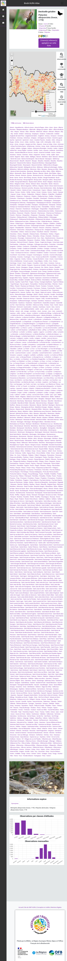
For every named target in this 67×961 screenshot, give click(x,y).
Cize (38, 238)
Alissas (22, 131)
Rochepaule (38, 492)
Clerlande (13, 242)
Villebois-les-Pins (15, 743)
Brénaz (28, 184)
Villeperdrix (52, 745)
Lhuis (59, 388)
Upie (57, 712)
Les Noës (38, 382)
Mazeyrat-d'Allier (37, 409)
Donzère (56, 269)
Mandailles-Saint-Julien (30, 399)
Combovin (26, 246)
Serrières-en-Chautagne (44, 691)
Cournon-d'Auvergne (56, 255)
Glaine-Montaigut (20, 294)
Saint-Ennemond (58, 545)
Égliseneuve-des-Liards (53, 273)
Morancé (43, 436)
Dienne (51, 267)
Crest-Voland (58, 259)
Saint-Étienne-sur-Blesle (48, 553)
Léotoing (12, 367)
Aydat (53, 154)
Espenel (31, 278)
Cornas (48, 250)
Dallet (19, 265)
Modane (44, 417)
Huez (51, 305)
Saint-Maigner (18, 605)
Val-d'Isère (47, 716)
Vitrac (47, 751)
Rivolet (12, 490)
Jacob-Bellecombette (27, 309)
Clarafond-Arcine (50, 238)
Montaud (28, 424)
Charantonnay (14, 211)
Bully (54, 188)
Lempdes (26, 365)
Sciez (24, 687)
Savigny (12, 687)
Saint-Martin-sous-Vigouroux (18, 620)
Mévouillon (43, 413)
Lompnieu (13, 392)
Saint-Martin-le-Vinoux (52, 618)
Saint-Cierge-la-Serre (50, 528)
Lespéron (45, 382)
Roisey (29, 495)
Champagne (56, 200)
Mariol (57, 403)
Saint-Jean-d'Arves (24, 580)
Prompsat (23, 478)
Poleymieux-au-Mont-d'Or (44, 467)
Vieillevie (12, 739)
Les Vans (33, 384)
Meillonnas (13, 411)
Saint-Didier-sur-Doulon (21, 536)
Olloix (22, 451)
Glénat (35, 294)
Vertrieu (46, 735)
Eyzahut (17, 282)
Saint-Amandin (21, 505)
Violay (33, 749)
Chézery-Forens (34, 234)
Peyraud (21, 463)
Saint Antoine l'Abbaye (32, 509)
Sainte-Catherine (20, 540)
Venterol (12, 730)
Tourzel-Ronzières (53, 709)
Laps (60, 340)
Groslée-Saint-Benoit (52, 298)
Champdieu (13, 204)
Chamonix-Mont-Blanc (36, 200)
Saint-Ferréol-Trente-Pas (37, 555)
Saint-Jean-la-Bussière (25, 589)
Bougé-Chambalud (49, 177)
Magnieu (23, 396)
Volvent (33, 753)
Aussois (46, 150)
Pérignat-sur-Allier (32, 461)
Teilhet (57, 703)
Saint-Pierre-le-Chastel (17, 647)
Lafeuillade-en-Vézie (35, 330)
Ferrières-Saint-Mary (45, 284)
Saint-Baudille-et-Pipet (22, 518)
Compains (13, 248)
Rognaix (23, 495)
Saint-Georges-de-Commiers (36, 563)
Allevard (51, 131)
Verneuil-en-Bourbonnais (34, 732)
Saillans (54, 499)
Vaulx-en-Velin (56, 726)
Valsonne (13, 722)
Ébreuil (12, 273)
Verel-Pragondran (41, 730)
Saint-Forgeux (14, 557)
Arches (17, 142)
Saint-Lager (19, 601)
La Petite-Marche (22, 340)
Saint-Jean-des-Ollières (42, 584)
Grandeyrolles (44, 296)
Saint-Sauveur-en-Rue (50, 664)
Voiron (28, 753)
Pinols (32, 465)
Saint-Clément (46, 530)
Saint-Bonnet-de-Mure (16, 522)
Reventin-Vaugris (39, 486)
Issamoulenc (27, 307)
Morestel (12, 438)
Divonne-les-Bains (26, 269)
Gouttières (14, 296)
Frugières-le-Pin (14, 292)
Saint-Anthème (19, 509)
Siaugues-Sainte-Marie (31, 695)
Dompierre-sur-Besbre (46, 269)
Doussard (34, 271)
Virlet (32, 751)
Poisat (29, 467)
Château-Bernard (22, 217)
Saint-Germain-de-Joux (24, 568)
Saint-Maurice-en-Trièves (24, 624)
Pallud (37, 455)
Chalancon (19, 196)
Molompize (19, 419)
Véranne (18, 730)
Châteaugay (53, 217)
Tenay (12, 705)
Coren (17, 250)
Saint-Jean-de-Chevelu (28, 582)
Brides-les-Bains (15, 186)
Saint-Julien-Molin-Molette (25, 597)
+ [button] (11, 58)
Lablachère (23, 319)
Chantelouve (26, 209)
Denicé (18, 267)
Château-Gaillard (43, 217)
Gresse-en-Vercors (28, 298)
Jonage (26, 311)
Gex (33, 292)
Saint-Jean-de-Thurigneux (23, 586)
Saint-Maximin (14, 626)
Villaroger (52, 741)
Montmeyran (52, 430)
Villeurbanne (48, 747)
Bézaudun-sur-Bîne (40, 171)
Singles (31, 697)
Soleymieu (13, 699)
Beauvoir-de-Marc (37, 165)
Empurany (18, 275)
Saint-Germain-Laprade (39, 568)
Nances (47, 440)
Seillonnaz (55, 687)
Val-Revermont (43, 720)
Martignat (52, 405)
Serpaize (55, 689)
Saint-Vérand (33, 670)
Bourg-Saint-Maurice (21, 182)
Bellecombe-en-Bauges (51, 165)
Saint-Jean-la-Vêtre (39, 589)
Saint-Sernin (26, 666)
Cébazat (49, 190)
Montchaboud (18, 426)
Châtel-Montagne (30, 223)
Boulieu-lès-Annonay (16, 179)
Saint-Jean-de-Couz (42, 582)
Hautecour (48, 301)
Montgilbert (43, 428)
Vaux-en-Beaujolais (24, 728)
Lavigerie (26, 355)
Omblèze (28, 451)
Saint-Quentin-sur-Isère (20, 651)
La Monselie (14, 334)
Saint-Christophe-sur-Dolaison (33, 528)
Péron (46, 461)
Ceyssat (13, 194)
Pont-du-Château (55, 470)
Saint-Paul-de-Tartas (27, 637)
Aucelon (49, 148)
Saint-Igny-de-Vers (33, 576)
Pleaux (23, 467)
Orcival (12, 453)
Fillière (12, 286)
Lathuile (19, 348)
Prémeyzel (28, 476)
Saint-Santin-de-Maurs (55, 662)
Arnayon (21, 144)
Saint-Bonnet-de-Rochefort (32, 522)
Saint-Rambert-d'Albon (51, 651)
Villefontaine (35, 743)
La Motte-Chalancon (25, 334)
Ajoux (55, 127)
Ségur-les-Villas (46, 687)
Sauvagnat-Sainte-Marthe (25, 684)
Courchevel (13, 255)
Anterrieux (27, 138)
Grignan (38, 298)
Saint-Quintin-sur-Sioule (35, 651)
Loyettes (58, 392)
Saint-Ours (37, 632)
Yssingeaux (37, 756)
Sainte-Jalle (42, 543)
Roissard (34, 495)
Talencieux (46, 701)
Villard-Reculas (56, 739)
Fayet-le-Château (58, 282)
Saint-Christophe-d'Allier (45, 526)
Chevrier (46, 232)
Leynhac (12, 388)
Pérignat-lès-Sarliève (19, 461)
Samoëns (49, 678)
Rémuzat (60, 484)
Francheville (51, 288)
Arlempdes (48, 142)
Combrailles (34, 246)
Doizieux (35, 269)
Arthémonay (30, 146)
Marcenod (13, 401)
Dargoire (30, 265)
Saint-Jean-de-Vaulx (38, 586)
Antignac (34, 138)
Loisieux (53, 390)
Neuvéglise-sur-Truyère (17, 445)
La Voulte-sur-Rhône (56, 355)
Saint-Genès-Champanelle (26, 559)
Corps (12, 252)
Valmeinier (28, 720)
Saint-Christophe (31, 526)
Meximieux (51, 413)
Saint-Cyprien (57, 532)
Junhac (23, 313)
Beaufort (28, 161)
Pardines (26, 457)
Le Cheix (28, 361)
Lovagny (51, 392)
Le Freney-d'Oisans (19, 363)
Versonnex (13, 735)
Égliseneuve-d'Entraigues (37, 273)
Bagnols (17, 157)
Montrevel (46, 432)
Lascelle (33, 346)
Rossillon (26, 497)
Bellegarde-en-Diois (30, 167)
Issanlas (35, 307)
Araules (48, 140)
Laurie (32, 351)
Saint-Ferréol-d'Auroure (22, 555)
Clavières (37, 240)
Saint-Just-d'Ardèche (56, 597)
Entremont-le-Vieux (40, 275)
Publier (12, 480)
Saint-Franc (39, 557)
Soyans (56, 699)
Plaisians (43, 465)
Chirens (29, 236)
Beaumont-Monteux (38, 163)
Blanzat (41, 173)
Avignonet (37, 154)
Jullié (18, 313)
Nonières (12, 447)
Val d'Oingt (55, 716)
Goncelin (46, 294)
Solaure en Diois (55, 697)
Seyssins (13, 695)
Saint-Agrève (39, 501)
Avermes (25, 154)
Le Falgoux (55, 361)
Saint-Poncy (55, 647)
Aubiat (13, 148)
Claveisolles (22, 240)
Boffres (12, 175)
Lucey (11, 394)
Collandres (22, 244)
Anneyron (53, 136)
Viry (36, 751)
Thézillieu (48, 705)
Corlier (27, 250)
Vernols (45, 732)
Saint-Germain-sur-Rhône (50, 570)
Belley (60, 167)
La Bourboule (37, 319)
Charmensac (41, 213)
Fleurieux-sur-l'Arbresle (28, 286)
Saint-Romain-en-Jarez (27, 659)
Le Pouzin (31, 371)
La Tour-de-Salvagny (55, 348)
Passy (18, 459)
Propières (44, 478)
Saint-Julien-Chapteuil (52, 593)
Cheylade (25, 234)
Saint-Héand (56, 572)
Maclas (12, 396)
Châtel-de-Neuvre (46, 221)
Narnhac (58, 440)
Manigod (48, 399)
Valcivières (13, 716)
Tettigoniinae (42, 30)
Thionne (15, 707)
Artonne (38, 146)
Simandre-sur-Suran (21, 697)
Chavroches (20, 229)
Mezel (36, 415)
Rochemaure (30, 492)
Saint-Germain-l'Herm (34, 570)
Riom (27, 488)
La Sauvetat (26, 346)
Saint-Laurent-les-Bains (17, 603)
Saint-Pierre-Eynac (44, 645)
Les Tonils (26, 384)
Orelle (24, 453)
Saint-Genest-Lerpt (27, 561)
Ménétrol (25, 411)
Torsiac (20, 709)
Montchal (27, 426)
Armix (58, 142)
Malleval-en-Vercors (16, 399)
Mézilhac (41, 415)
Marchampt (28, 401)
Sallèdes (30, 678)
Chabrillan (51, 194)
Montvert (30, 436)
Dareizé (24, 265)
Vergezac (51, 730)
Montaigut (27, 422)
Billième (58, 171)
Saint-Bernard (14, 520)
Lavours (12, 357)
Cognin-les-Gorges (45, 242)
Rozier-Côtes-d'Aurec (31, 499)
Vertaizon (32, 735)
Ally (62, 131)
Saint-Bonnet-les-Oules (30, 524)
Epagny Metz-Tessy (16, 278)
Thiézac (59, 705)
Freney (37, 290)
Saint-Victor (42, 670)
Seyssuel (20, 695)
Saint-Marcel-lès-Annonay (46, 607)
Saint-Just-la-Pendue (29, 599)
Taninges (31, 703)
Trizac (37, 712)
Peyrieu (27, 463)
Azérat (12, 157)
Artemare (61, 144)
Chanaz (12, 209)
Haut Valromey (20, 305)
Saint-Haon (47, 572)
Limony (31, 390)
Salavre (39, 676)
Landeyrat (20, 338)
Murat (11, 440)
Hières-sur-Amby (38, 305)
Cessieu (44, 192)
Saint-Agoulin (30, 501)
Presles (59, 476)
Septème (21, 689)
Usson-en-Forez (20, 714)
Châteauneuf (14, 219)
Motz (35, 438)
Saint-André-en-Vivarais (46, 507)
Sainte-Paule (14, 547)
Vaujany (23, 726)
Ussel (61, 712)
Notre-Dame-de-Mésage (55, 447)
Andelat (56, 134)
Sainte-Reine (23, 547)
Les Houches (54, 380)
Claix (42, 238)
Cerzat (39, 192)
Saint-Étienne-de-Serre (51, 551)
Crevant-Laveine (28, 261)
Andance (42, 134)
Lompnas (59, 390)
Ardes (26, 142)
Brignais (41, 186)
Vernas (12, 732)
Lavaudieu (35, 353)
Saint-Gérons (19, 572)
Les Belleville (46, 376)
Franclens (21, 290)
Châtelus (39, 223)
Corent (22, 250)
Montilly (58, 428)
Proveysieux (51, 478)
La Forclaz (59, 330)
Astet (47, 146)
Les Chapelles (55, 376)
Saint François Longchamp (53, 557)
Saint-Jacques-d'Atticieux (29, 578)
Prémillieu (35, 476)
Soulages (50, 699)
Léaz (17, 357)
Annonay (20, 138)
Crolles (46, 261)
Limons (26, 390)
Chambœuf (43, 198)
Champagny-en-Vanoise (43, 202)
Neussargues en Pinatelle (54, 442)
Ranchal (19, 484)
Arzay (43, 146)
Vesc (51, 735)
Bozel (44, 182)
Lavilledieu (40, 355)
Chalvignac (57, 196)
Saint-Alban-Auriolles (50, 501)
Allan (27, 131)
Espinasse (38, 278)
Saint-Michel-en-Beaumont (32, 628)
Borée (11, 177)
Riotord (51, 488)
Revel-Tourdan (28, 486)
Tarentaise (38, 703)
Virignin (21, 751)
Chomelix (48, 236)
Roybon (21, 499)
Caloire (19, 190)
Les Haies (45, 380)
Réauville (43, 484)
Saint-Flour (57, 555)
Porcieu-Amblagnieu (35, 472)
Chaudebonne (50, 225)
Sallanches (23, 678)
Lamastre (60, 332)
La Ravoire (17, 342)
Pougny (24, 474)
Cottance (33, 252)
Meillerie (58, 409)
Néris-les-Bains (33, 442)
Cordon (12, 250)
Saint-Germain (45, 565)
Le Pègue (35, 367)
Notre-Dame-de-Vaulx (17, 449)
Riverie (56, 488)
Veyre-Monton (24, 737)
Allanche (32, 131)
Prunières (59, 478)
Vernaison (58, 730)
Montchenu (34, 426)
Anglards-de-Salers (31, 136)
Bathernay (56, 159)
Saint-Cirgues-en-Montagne (32, 530)
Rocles (12, 495)
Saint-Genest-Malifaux (41, 561)
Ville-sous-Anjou (15, 747)
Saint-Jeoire (48, 591)
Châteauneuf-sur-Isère (22, 221)
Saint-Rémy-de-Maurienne (18, 655)
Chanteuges (35, 209)
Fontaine (43, 286)
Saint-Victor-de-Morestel (25, 672)
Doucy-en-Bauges (24, 271)
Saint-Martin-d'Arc (20, 611)
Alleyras (57, 131)
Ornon (53, 453)
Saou (22, 680)
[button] (11, 60)
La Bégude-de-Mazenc (50, 317)
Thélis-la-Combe (39, 705)
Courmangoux (37, 255)
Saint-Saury (23, 664)
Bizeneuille (18, 173)
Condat (19, 248)
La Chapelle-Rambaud (53, 326)
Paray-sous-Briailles (16, 457)
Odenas (17, 451)
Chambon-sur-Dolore (54, 198)
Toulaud (33, 709)
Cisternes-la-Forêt (30, 238)
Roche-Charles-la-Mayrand (37, 490)
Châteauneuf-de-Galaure (42, 219)
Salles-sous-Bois (40, 678)
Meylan (57, 413)
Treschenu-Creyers (28, 712)
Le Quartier (49, 371)
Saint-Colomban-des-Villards (25, 532)
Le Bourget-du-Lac (37, 357)
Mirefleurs (20, 417)
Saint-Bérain (57, 518)
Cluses (37, 242)
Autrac (12, 152)
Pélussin (53, 459)
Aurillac (36, 150)
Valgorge (25, 718)
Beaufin (22, 161)
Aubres (30, 148)
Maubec (50, 407)
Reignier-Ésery (51, 484)
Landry (31, 338)
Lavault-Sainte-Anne (45, 353)
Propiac (37, 478)
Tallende (12, 703)
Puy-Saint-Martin (57, 480)
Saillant (60, 499)
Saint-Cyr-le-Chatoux (31, 534)
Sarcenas (28, 680)
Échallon (17, 273)
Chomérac (55, 236)
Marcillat (50, 401)
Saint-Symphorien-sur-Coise (54, 668)
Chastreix (13, 217)
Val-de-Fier (40, 716)
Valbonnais (50, 714)
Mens (31, 411)
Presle (54, 476)
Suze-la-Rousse (37, 701)
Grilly (43, 298)
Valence (19, 718)
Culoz (46, 263)
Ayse (57, 154)
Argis (37, 142)
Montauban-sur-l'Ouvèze (17, 424)
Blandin (29, 173)
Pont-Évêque (24, 472)
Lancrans (13, 338)
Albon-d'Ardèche (58, 129)
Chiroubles (36, 236)
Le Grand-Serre (42, 363)
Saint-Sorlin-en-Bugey (16, 668)
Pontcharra (38, 470)
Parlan (45, 457)
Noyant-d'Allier (43, 449)
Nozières (57, 449)
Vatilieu (18, 726)
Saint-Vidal (51, 672)
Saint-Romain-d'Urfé (53, 657)
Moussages (47, 438)
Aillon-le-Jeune (29, 127)
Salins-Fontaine (14, 678)
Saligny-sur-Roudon (55, 676)
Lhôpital (31, 388)
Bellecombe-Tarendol (16, 167)
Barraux (61, 157)
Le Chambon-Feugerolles (37, 359)
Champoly (52, 204)
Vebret (39, 728)
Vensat (60, 728)
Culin (41, 263)
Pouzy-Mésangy (33, 474)
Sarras (34, 680)
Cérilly (28, 192)
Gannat (23, 292)
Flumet (38, 286)
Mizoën (39, 417)
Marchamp (20, 401)
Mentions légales (56, 907)
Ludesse (17, 394)
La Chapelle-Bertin (54, 321)
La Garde (22, 332)
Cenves (17, 192)
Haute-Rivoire (37, 303)
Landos (26, 338)
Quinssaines (53, 482)
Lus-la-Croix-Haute (37, 394)
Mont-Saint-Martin (15, 434)
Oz (15, 455)
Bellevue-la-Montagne (50, 167)
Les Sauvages (18, 384)
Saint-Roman (19, 662)
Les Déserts (18, 380)
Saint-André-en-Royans (31, 507)
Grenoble (19, 298)
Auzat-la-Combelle (44, 152)
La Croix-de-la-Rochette (50, 328)
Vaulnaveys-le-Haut (45, 726)
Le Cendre (17, 359)
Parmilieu (51, 457)
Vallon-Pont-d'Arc (53, 718)
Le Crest (48, 361)
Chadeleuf (58, 194)
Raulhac (32, 484)
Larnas (24, 342)
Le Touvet (24, 386)
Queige (26, 482)
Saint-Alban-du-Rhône (28, 503)
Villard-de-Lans (46, 739)
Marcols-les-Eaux (41, 403)
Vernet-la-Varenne (20, 732)
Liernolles (13, 390)
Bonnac (29, 175)
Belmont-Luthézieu (23, 169)
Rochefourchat (20, 492)
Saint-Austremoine (45, 511)
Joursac (44, 311)
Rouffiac (37, 497)
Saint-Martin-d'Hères (19, 616)
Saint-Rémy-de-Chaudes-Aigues (51, 653)
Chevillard (40, 232)
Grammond (25, 296)
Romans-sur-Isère (51, 495)
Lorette (25, 392)
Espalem (25, 278)
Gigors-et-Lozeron (45, 292)
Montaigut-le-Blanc (37, 422)
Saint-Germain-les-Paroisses (18, 570)
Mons (61, 419)
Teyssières (24, 705)
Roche (17, 490)
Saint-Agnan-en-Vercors (17, 501)
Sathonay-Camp (50, 680)
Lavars (29, 353)
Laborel (30, 319)
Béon (39, 169)
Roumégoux (45, 497)
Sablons (48, 499)
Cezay (18, 194)
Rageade (60, 482)
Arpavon (39, 144)
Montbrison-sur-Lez (47, 424)
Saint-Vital (51, 674)
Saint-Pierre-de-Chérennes (32, 643)
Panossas (58, 455)
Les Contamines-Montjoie (34, 378)
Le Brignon (55, 357)
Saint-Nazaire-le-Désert (18, 630)
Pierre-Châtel (55, 463)
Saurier (59, 682)
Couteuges (27, 257)
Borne (16, 177)
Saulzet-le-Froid (40, 682)
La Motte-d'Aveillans (39, 334)
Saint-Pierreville (45, 647)
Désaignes (24, 267)
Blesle (46, 173)
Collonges (30, 244)
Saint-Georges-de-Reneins (54, 563)
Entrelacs (30, 275)
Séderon (38, 687)
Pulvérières (18, 480)
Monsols (13, 422)
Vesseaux (57, 735)
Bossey (34, 177)
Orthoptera (41, 26)
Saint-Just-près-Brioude (44, 599)
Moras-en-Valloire (52, 436)
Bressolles (44, 184)
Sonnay (38, 699)
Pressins (12, 478)
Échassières (25, 273)
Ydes (11, 756)
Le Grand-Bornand (31, 363)
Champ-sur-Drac (36, 207)
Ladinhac (61, 328)
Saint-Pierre (51, 639)
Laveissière (56, 353)
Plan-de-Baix (56, 465)
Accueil (21, 907)
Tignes (55, 707)
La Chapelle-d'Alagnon (28, 323)
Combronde (42, 246)
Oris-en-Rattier (40, 453)
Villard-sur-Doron (31, 741)
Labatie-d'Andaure (46, 315)
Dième (46, 267)
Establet (21, 280)
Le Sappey (49, 374)
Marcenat (59, 399)
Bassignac (48, 159)
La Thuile (26, 348)
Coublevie (40, 252)
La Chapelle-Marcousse (38, 326)
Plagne (37, 465)
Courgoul (29, 255)
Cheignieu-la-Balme (51, 229)
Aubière (18, 148)
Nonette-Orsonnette (55, 445)
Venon (55, 728)
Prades (59, 474)
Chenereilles (14, 232)
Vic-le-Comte (55, 737)
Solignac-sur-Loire (22, 699)
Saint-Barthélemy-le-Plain (35, 515)
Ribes (55, 486)
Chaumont (28, 227)
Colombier (52, 244)
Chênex (21, 232)
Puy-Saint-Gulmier (45, 480)
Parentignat (38, 457)
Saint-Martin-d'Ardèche (34, 611)
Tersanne (17, 705)
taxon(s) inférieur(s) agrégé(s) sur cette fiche (49, 43)
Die (42, 267)
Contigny (46, 248)
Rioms (46, 488)
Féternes (55, 284)
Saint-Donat (17, 538)
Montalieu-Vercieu (50, 422)
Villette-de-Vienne (38, 747)
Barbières (45, 157)
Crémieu (29, 259)
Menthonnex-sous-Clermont (42, 411)
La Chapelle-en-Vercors (43, 323)
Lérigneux (13, 374)
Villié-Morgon (14, 749)
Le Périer (41, 367)
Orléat (48, 453)
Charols (12, 215)
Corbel (60, 248)
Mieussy (47, 415)
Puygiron (26, 480)
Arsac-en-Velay (47, 144)
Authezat (52, 150)
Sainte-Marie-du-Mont (45, 545)
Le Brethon (47, 357)
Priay (17, 478)
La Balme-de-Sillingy (45, 313)
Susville (24, 701)
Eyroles (12, 282)
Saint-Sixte (43, 666)
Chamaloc (13, 198)
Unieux (53, 712)
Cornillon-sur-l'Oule (57, 250)
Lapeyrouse (31, 340)
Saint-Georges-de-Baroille (18, 563)
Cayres (44, 190)
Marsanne (33, 405)
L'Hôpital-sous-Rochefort (42, 388)
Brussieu (36, 188)
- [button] (11, 63)
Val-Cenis (57, 714)
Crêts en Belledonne (16, 261)
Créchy (23, 259)
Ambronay (28, 134)
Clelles (43, 240)
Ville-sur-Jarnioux (26, 747)
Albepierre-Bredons (22, 129)
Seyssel (43, 693)
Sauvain (36, 684)
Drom (39, 271)
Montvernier (22, 436)
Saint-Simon (35, 666)
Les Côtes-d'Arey (49, 378)
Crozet (19, 263)
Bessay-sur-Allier (53, 169)
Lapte (11, 342)
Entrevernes (50, 275)
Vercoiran (32, 730)
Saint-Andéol (46, 505)
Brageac (50, 182)
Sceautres (19, 687)
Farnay (37, 282)
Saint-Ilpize (43, 576)
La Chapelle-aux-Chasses (40, 321)
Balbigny (32, 157)
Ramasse (13, 484)
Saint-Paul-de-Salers (51, 634)
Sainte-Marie (34, 545)
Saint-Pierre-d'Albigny (23, 641)
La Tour (32, 348)
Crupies (29, 263)
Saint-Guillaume (38, 572)
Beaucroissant (14, 161)
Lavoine (46, 355)
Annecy (47, 136)
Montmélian (43, 430)
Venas (50, 728)
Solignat (32, 699)
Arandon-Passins (39, 140)
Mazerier (28, 409)
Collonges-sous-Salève (41, 244)
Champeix (35, 204)
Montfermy (28, 428)
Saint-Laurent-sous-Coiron (49, 603)
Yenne (16, 756)
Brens (38, 184)
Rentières (13, 486)
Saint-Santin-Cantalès (40, 662)
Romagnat (41, 495)
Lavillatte (33, 355)
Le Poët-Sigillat (47, 369)
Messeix (36, 413)
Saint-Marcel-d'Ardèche (55, 605)
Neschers (42, 442)
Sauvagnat (13, 684)
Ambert (21, 134)
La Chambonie (56, 319)
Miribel (33, 417)
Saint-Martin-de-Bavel (48, 611)
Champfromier (43, 204)
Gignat (37, 292)
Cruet (24, 263)
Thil (11, 707)
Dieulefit (57, 267)
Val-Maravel (20, 720)
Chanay (58, 207)
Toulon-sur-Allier (42, 709)
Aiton (46, 127)
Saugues (17, 682)
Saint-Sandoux (28, 662)
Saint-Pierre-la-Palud (57, 645)
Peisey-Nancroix (39, 459)
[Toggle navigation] (62, 3)
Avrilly (48, 154)
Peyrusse (39, 463)
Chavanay (48, 227)
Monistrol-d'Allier (41, 419)
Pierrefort (13, 465)
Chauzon (41, 227)
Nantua (52, 440)
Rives (61, 488)
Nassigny (13, 442)
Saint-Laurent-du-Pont (39, 601)
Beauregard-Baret (50, 163)
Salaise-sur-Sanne (24, 676)
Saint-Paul (41, 634)
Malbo (52, 396)
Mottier (30, 438)
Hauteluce (21, 303)
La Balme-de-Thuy (58, 313)
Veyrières (42, 737)
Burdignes (60, 188)
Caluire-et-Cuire (26, 190)
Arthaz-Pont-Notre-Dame (18, 146)
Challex (51, 196)
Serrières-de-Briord (30, 691)
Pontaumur (30, 470)
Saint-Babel (17, 513)
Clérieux (56, 240)
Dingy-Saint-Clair (15, 269)
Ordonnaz (18, 453)
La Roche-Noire (56, 342)
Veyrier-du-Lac (34, 737)
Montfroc (36, 428)
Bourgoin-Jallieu (48, 179)
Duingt (44, 271)
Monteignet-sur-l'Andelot (54, 426)
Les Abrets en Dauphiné (24, 374)
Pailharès (24, 455)
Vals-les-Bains (53, 720)
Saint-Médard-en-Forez (34, 626)
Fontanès (50, 286)
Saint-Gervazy (28, 572)
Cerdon (23, 192)
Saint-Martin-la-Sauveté (37, 618)
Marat (53, 399)
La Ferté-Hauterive (21, 330)
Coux (33, 257)
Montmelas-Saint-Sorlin (31, 430)
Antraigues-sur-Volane (44, 138)
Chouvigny (21, 238)
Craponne (17, 259)
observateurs (28, 123)
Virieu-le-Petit (14, 751)
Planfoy (12, 467)
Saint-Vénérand (23, 670)
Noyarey (51, 449)
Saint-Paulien (53, 637)
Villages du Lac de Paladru (33, 739)
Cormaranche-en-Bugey (38, 250)
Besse (61, 169)
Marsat (39, 405)
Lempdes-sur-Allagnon (37, 365)
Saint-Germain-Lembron (54, 568)
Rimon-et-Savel (20, 488)
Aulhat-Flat (13, 150)
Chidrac (51, 234)
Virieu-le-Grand (55, 749)
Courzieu (20, 257)
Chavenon (13, 229)
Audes (55, 148)
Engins (24, 275)
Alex (12, 131)
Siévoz (61, 695)
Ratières (26, 484)
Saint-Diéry (47, 536)
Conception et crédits (43, 907)
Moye (60, 438)
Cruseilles (36, 263)
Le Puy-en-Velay (40, 371)
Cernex (33, 192)
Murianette (28, 440)
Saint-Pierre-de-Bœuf (50, 641)
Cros (50, 261)
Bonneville (48, 175)
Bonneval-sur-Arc (38, 175)
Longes (19, 392)
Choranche (13, 238)
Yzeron (48, 756)
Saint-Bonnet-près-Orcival (46, 524)
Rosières (19, 497)
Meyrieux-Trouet (15, 415)
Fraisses (43, 288)
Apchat (12, 140)
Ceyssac (60, 192)
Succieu (18, 701)
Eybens (59, 280)
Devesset (37, 267)
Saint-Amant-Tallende (34, 505)
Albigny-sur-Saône (42, 129)
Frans (32, 290)
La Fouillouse (14, 332)
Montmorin (13, 432)
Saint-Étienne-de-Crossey (34, 549)
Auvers (36, 152)
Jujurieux (13, 313)
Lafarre (13, 330)
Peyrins (33, 463)
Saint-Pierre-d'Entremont (48, 643)
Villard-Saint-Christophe (17, 741)
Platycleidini (55, 30)
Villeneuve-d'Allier (29, 745)
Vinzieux (27, 749)
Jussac (29, 313)
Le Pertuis (56, 367)
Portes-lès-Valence (15, 474)
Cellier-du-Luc (57, 190)
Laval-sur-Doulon (20, 353)
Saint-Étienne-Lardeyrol (17, 553)
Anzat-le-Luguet (57, 138)
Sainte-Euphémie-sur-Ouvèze (52, 540)
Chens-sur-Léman (30, 232)
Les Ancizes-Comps (39, 374)
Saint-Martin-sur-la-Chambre (37, 620)
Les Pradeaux (53, 382)
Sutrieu (29, 701)
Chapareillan (44, 209)
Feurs (60, 284)
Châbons (44, 194)
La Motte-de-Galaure (52, 334)
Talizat (59, 701)
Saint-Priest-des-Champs (38, 649)
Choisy (42, 236)
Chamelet (25, 200)
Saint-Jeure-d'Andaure (22, 593)
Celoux (12, 192)
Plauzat (18, 467)
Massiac (17, 407)
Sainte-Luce (13, 545)
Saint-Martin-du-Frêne (34, 616)
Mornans (24, 438)
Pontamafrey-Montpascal (18, 470)
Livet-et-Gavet (39, 390)
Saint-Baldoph (26, 513)
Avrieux (43, 154)
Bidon (48, 171)
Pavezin (30, 459)
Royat (16, 499)
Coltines (19, 246)
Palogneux (43, 455)
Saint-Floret (49, 555)
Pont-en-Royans (15, 472)
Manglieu (41, 399)
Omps (33, 451)
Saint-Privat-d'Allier (52, 649)
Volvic (39, 753)
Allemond (39, 131)
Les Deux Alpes (27, 380)
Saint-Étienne (43, 547)
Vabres (28, 714)
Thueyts (49, 707)
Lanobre (43, 338)
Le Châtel (13, 361)
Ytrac (43, 756)
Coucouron (53, 252)
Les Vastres (41, 384)
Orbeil (50, 451)
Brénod (33, 184)
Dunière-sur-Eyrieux (53, 271)
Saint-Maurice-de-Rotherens (42, 622)
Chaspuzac (34, 215)
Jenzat (17, 311)
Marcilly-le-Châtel (23, 403)
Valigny (31, 718)
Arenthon (32, 142)
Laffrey (44, 330)
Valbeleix (42, 714)
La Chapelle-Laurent (23, 326)
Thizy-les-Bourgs (24, 707)
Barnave (55, 157)
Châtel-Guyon (19, 223)
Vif (22, 739)
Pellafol (47, 459)
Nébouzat (25, 442)
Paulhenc (24, 459)
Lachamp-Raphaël (15, 321)
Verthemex (39, 735)
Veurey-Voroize (14, 737)
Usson (13, 714)
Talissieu (53, 701)
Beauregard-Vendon (16, 165)
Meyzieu (30, 415)
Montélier (13, 428)
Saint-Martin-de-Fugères (28, 614)
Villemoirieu (19, 745)
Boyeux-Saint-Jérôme (35, 182)
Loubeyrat (39, 392)
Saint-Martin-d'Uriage (48, 616)
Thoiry (39, 707)
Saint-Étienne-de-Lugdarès (18, 551)
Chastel (55, 215)
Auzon (53, 152)
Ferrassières (34, 284)
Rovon (58, 497)
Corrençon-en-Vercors (22, 252)
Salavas (33, 676)
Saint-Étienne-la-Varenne (32, 553)
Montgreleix (51, 428)
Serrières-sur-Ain (58, 691)
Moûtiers (55, 438)
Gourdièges (59, 294)
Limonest (20, 390)
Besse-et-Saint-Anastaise (18, 171)
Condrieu (40, 248)
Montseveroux (51, 434)
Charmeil (33, 213)
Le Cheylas (35, 361)
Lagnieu (35, 332)
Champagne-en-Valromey (17, 202)
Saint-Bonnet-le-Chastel (49, 522)
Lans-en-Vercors (52, 338)
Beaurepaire (27, 165)
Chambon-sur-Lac (15, 200)
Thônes (44, 707)
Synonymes (14, 803)
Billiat (53, 171)
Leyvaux (25, 388)
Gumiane (34, 301)
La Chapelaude (26, 321)
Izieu (53, 307)
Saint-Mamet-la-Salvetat (31, 605)
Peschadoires (14, 463)
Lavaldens (45, 351)
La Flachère (51, 330)
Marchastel (36, 401)
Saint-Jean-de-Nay (15, 584)
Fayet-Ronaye (15, 284)
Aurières (29, 150)
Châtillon (52, 223)
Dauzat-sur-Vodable (40, 265)
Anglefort (41, 136)
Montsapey (33, 434)
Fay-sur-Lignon (24, 284)
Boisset (18, 175)
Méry (30, 413)
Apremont (18, 140)
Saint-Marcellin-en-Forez (25, 609)
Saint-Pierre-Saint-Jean (32, 647)
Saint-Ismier (51, 576)
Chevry (19, 234)
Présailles (42, 476)
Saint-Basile (47, 515)
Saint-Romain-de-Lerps (23, 657)
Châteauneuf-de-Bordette (26, 219)
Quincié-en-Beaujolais (41, 482)
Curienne (51, 263)
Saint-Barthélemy (46, 513)
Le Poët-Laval (38, 369)
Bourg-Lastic (38, 179)
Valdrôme (13, 718)
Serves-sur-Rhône (21, 693)
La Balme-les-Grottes (17, 315)
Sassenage (40, 680)
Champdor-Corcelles (24, 204)
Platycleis (47, 32)
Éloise (12, 275)
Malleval (57, 396)
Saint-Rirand (44, 655)
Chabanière (30, 194)
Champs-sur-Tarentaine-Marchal (20, 207)
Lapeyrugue (40, 340)
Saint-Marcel (43, 605)
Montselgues (41, 434)
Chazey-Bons (29, 229)
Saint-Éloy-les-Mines (53, 543)
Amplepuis (35, 134)
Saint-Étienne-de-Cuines (50, 549)
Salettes (45, 676)
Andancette (49, 134)
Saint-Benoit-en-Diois (46, 518)
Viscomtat (41, 751)
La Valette (53, 351)
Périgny (41, 461)
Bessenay (30, 171)
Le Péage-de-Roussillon (23, 367)
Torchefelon (13, 709)
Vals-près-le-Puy (22, 722)
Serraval (12, 691)
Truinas (42, 712)
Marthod (45, 405)
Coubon (46, 252)
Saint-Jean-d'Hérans (51, 586)
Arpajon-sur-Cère (30, 144)
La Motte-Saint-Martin (28, 336)
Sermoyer (49, 689)
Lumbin (23, 394)
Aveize (58, 152)
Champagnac (48, 200)
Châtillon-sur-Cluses (23, 225)
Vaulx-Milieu (13, 728)
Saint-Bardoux (35, 513)
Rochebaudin (24, 490)
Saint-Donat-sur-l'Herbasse (30, 538)
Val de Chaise (31, 716)
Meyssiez (24, 415)
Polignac (55, 467)
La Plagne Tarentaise (51, 340)
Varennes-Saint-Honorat (17, 724)
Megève (52, 409)
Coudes (59, 252)
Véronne (51, 732)
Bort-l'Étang (27, 177)
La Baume (18, 317)
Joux (49, 311)
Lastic (39, 346)
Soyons (12, 701)
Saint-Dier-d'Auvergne (36, 536)
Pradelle (46, 474)
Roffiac (17, 495)
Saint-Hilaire (22, 574)
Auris (40, 150)
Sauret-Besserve (51, 682)
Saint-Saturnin (14, 664)
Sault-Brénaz (25, 682)
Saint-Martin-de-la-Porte (44, 614)
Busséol (13, 190)
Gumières (41, 301)
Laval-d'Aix (38, 351)
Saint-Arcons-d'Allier (16, 511)
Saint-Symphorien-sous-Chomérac (34, 668)
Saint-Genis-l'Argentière (56, 561)
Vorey (50, 753)
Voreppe (44, 753)
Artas (55, 144)
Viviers (12, 753)
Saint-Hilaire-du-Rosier (34, 574)
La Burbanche (47, 319)
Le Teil (18, 386)
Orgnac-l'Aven (31, 453)
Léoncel (58, 365)
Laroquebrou (32, 344)
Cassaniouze (37, 190)
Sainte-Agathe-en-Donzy (47, 538)
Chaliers (33, 196)
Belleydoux (13, 169)
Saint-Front (13, 559)
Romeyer (60, 495)
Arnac (11, 144)
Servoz (30, 693)
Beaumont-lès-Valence (24, 163)
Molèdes (51, 417)
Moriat (18, 438)
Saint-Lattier (28, 601)
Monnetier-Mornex (53, 419)
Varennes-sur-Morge (44, 724)
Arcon (22, 142)
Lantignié (13, 340)
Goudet (52, 294)
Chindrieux (13, 236)
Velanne (44, 728)
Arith (42, 142)
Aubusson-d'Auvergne (39, 148)
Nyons (12, 451)
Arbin (53, 140)
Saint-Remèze (24, 653)
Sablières (42, 499)
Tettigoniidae (42, 28)
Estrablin (27, 280)
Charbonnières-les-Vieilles (46, 211)
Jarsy (51, 309)
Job (22, 311)
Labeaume (39, 317)
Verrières (58, 732)
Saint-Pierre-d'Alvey (37, 641)
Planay (49, 465)
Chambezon (21, 198)
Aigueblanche (19, 127)
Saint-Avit (55, 511)
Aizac (51, 127)
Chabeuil (38, 194)
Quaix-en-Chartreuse (16, 482)
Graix (19, 296)
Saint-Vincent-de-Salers (39, 674)
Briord (46, 186)
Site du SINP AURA (30, 907)
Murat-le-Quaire (19, 440)
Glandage (29, 294)
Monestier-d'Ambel (29, 419)
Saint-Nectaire (30, 630)
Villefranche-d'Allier (46, 743)
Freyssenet (55, 290)
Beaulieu (40, 161)
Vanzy (36, 722)
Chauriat (35, 227)
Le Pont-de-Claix (21, 371)
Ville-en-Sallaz (26, 743)
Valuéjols (30, 722)
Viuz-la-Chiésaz (55, 751)
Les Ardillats (21, 376)
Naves (19, 442)
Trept (19, 712)
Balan (27, 157)
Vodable (17, 753)
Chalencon (27, 196)
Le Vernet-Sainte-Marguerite (45, 386)
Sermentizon (41, 689)
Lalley (54, 332)
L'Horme (53, 388)
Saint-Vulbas (59, 674)
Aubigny (24, 148)
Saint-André (19, 507)
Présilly (48, 476)
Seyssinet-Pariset (58, 693)
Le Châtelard (21, 361)
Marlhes (12, 405)
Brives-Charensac (15, 188)
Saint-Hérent (14, 574)
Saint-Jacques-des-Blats (45, 578)
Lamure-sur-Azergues (55, 336)
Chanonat (19, 209)
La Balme (35, 313)
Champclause (56, 202)
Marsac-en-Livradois (22, 405)
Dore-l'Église (14, 271)
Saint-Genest (55, 559)
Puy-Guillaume (34, 480)
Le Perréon (48, 367)
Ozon (18, 455)
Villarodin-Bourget (42, 741)
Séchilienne (30, 687)
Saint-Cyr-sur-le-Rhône (45, 534)
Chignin (57, 234)
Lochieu (47, 390)
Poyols (41, 474)
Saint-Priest (17, 649)
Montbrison (36, 424)
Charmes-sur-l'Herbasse (53, 213)
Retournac (20, 486)
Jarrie (42, 309)
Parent (32, 457)
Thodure (33, 707)
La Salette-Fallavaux (52, 344)
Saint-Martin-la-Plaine (22, 618)
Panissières (50, 455)
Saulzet (32, 682)
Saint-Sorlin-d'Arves (53, 666)
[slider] (36, 112)
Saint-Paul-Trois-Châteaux (30, 639)
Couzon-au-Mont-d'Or (42, 257)
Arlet (53, 142)
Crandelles (53, 257)
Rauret (38, 484)
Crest (46, 259)
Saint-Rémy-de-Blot (35, 653)
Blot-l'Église (52, 173)
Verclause (25, 730)
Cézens (23, 194)
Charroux (18, 215)
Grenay (55, 296)
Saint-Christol (21, 526)
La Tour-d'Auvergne (41, 348)
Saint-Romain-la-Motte (42, 659)
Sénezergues (14, 689)
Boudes (40, 177)
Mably (60, 394)
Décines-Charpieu (52, 265)
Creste (52, 259)
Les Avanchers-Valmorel (33, 376)
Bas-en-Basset (39, 159)
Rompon (13, 497)
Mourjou (40, 438)
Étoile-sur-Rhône (36, 280)
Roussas (52, 497)
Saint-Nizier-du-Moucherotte (23, 632)
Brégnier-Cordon (20, 184)
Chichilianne (44, 234)
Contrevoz (53, 248)
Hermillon (29, 305)
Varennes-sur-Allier (31, 724)
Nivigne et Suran (36, 445)
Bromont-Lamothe (27, 188)
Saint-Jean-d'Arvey (36, 580)
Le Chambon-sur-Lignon (53, 359)
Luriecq (28, 394)
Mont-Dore (42, 426)
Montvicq (37, 436)
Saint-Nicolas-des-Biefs (43, 630)
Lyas (51, 394)
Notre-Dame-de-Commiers (25, 447)
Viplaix (43, 749)
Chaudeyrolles (19, 227)
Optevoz (44, 451)
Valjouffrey (38, 718)
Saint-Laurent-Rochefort (32, 603)
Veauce (33, 728)
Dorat (62, 269)
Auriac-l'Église (22, 150)
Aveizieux (13, 154)
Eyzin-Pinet (24, 282)
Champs (58, 204)
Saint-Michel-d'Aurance (49, 626)
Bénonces (33, 169)
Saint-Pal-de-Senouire (47, 632)
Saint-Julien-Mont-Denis (42, 597)
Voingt (23, 753)
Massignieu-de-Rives (27, 407)
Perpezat (52, 461)
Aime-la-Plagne (39, 127)
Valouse (35, 720)
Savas (51, 684)
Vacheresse (35, 714)
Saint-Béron (22, 520)
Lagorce (41, 332)
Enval (57, 275)
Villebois (58, 741)
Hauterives (29, 303)
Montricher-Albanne (56, 432)
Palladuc (31, 455)
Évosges (53, 280)
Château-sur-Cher (35, 221)
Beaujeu (34, 161)
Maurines (57, 407)
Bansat (38, 157)
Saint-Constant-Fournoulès (43, 532)
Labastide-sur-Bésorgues (32, 315)
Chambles (29, 198)
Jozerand (59, 311)
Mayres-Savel (20, 409)
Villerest (59, 745)
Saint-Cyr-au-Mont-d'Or (17, 534)
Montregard (38, 432)
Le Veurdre (58, 386)
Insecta (46, 24)
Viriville (27, 751)
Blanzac (35, 173)
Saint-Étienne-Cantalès (55, 547)
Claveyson (30, 240)
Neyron (27, 445)
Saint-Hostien (15, 576)
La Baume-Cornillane (28, 317)
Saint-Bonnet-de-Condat (52, 520)
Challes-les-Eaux (43, 196)
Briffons (35, 186)
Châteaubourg (32, 217)
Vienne (18, 739)
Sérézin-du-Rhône (30, 689)
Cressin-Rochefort (38, 259)
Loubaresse (31, 392)
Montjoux (13, 430)
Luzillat (47, 394)
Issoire (48, 307)
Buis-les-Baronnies (46, 188)
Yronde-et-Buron (28, 756)
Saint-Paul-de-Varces (41, 637)
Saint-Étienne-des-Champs (35, 551)
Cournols (45, 255)
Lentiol (52, 365)
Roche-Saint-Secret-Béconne (52, 492)
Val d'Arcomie (22, 716)
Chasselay (42, 215)
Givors (12, 294)
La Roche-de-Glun (44, 342)
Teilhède (51, 703)
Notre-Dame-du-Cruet (31, 449)
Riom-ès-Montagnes (36, 488)
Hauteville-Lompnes (49, 303)
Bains (23, 157)
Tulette (47, 712)
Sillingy (12, 697)
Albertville (32, 129)
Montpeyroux (30, 432)
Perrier (58, 461)
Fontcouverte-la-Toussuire (25, 288)
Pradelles (53, 474)
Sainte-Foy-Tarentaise (16, 543)
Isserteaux (42, 307)
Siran (35, 697)
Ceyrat (55, 192)
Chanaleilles (45, 207)
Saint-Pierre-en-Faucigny (29, 645)
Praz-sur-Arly (14, 476)
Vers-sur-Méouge (22, 735)
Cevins (50, 192)
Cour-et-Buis (21, 255)
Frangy (28, 290)
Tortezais (27, 709)
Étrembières (46, 280)
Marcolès (32, 403)
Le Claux (42, 361)
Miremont (27, 417)
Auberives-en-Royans (56, 146)
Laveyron (19, 355)
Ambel (16, 134)
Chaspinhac (26, 215)
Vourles (60, 753)
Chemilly (60, 229)
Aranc (31, 140)
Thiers (54, 705)
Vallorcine (13, 720)
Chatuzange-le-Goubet (38, 225)
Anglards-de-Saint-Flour (17, 136)
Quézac (31, 482)
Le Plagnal (29, 369)
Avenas (19, 154)
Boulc (57, 177)
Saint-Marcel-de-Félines (17, 607)
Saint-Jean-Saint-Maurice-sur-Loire (33, 591)
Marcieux (44, 401)
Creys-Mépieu (38, 261)
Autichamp (59, 150)
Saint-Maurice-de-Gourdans (24, 622)
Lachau (30, 328)
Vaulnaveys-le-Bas (33, 726)
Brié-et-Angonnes (26, 186)
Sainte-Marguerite (23, 545)
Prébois (21, 476)
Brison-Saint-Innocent (56, 186)
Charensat (20, 213)
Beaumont (13, 163)
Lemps (47, 365)
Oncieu (38, 451)
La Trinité (18, 351)
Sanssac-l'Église (15, 680)
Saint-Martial (38, 609)
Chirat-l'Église (21, 236)
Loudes (46, 392)
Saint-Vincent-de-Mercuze (23, 674)
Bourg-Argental (28, 179)
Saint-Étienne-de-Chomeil (17, 549)
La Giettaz (29, 332)
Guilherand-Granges (24, 301)
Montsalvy (25, 434)
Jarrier (47, 309)
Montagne (20, 422)
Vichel (48, 737)
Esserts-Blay (13, 280)
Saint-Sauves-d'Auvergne (35, 664)
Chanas (52, 207)
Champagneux (30, 202)
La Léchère (48, 332)
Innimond (20, 307)
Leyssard (19, 388)
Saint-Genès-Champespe (42, 559)
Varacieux (42, 722)
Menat (20, 411)
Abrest (12, 127)
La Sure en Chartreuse (49, 346)
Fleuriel (17, 286)
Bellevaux (40, 167)
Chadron (12, 196)
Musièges (41, 440)
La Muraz (39, 336)
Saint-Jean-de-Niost (28, 584)
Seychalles (37, 693)
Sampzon (56, 678)
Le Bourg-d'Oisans (25, 357)
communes (16, 123)
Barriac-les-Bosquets (28, 159)
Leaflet (43, 116)
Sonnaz (43, 699)
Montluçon (20, 430)
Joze (53, 311)
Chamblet (36, 198)
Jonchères (33, 311)
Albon (50, 129)
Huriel (56, 305)
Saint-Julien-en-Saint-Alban (46, 595)
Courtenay (13, 257)
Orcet (54, 451)
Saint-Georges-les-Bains (17, 565)
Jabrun (18, 309)
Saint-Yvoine (14, 676)
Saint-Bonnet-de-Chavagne (36, 520)
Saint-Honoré (60, 574)
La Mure (45, 336)
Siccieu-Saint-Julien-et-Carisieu (48, 695)
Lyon (55, 394)
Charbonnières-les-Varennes (28, 211)
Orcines (59, 451)
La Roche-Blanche (32, 342)
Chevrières (53, 232)
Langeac (37, 338)
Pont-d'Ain (45, 470)
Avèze (31, 154)
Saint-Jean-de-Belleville (50, 580)
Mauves (12, 409)
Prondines (31, 478)
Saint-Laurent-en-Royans (54, 601)
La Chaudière (37, 328)
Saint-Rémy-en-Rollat (33, 655)
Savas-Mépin (58, 684)
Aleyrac (16, 131)
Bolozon (23, 175)
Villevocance (57, 747)
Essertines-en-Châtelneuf (50, 278)
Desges (31, 267)
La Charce (24, 328)
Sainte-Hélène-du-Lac (30, 543)
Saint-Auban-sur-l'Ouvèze (31, 511)
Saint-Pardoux (32, 634)
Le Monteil (19, 365)
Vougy (54, 753)
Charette (27, 213)
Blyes (59, 173)
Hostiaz (46, 305)
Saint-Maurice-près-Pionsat (54, 624)
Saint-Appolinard (45, 509)
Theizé (31, 705)
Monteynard (20, 428)
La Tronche (25, 351)
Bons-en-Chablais (57, 175)
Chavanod (55, 227)
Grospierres (13, 301)
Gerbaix (28, 292)
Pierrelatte (20, 465)
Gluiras (41, 294)
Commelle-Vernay (52, 246)
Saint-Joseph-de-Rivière (37, 593)
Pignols (26, 465)
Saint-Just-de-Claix (16, 599)
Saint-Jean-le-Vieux (52, 589)
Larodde (24, 344)
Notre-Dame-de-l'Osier (40, 447)
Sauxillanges (44, 684)
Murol (34, 440)
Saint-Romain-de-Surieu (38, 657)
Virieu (48, 749)
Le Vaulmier (31, 386)
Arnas (16, 144)
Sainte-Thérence (33, 547)
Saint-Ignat (23, 576)
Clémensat (49, 240)
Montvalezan (14, 436)
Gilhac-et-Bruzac (57, 292)
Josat (39, 311)
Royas (12, 499)
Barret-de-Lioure (16, 159)
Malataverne (45, 396)
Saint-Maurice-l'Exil (39, 624)
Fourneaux (37, 288)
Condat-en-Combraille (29, 248)
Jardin (37, 309)
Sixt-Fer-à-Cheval (43, 697)
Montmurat (21, 432)
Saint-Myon (60, 628)
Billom (12, 173)
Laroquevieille (41, 344)
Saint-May (23, 626)
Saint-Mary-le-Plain (53, 620)
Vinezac (21, 749)
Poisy (33, 467)
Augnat (60, 148)
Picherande (46, 463)
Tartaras (45, 703)
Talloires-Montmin (21, 703)
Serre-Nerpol (20, 691)
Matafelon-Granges (41, 407)
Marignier (51, 403)
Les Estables (37, 380)
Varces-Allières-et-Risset (53, 722)
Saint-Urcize (14, 670)
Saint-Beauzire (34, 518)
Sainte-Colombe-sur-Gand (34, 540)
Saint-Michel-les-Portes (48, 628)
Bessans (44, 169)
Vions (38, 749)
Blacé (24, 173)
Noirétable (45, 445)
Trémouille (14, 712)
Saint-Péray (43, 639)
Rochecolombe (51, 490)
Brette (50, 184)
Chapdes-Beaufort (54, 209)
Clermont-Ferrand (22, 242)
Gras (50, 296)
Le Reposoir (57, 371)
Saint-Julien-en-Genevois (28, 595)
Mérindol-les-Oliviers (22, 413)
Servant (13, 693)
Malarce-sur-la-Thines (33, 396)
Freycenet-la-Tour (45, 290)
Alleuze (45, 131)
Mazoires (45, 409)
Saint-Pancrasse (22, 634)
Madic (17, 396)
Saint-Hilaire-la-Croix (48, 574)
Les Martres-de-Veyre (27, 382)
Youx (20, 756)
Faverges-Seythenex (46, 282)
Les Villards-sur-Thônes (53, 384)
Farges (31, 282)
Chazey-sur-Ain (39, 229)
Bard (50, 157)
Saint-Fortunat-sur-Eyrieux (27, 557)
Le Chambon (25, 359)
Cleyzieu (31, 242)
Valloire (45, 718)
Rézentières (49, 486)
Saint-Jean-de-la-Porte (56, 582)
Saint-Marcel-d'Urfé (31, 607)
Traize (62, 709)
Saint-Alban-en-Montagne (44, 503)
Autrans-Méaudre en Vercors (24, 152)
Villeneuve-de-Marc (42, 745)
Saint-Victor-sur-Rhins (40, 672)
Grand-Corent (34, 296)
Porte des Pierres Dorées (50, 472)
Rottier (32, 497)
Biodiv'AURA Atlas (32, 3)
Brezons (56, 184)
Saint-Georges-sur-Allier (33, 565)
